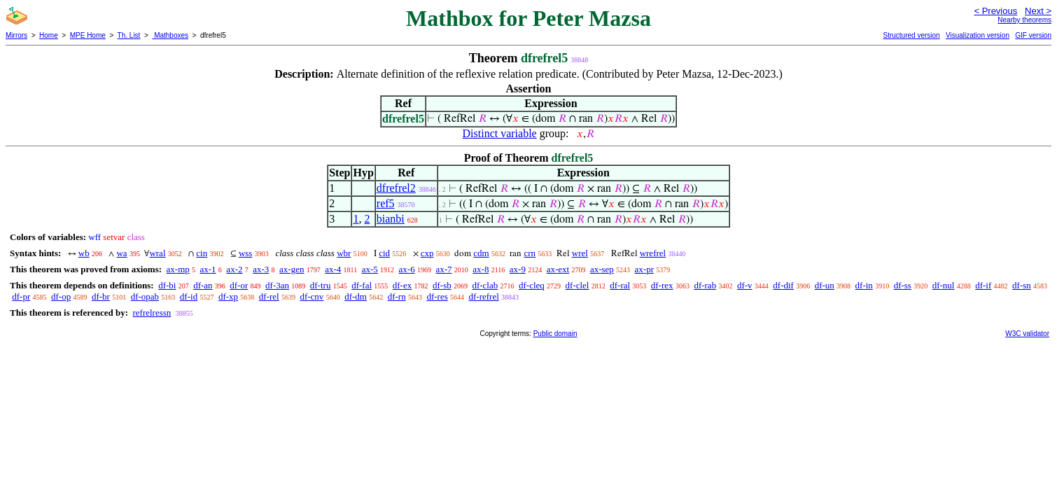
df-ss (902, 285)
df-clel (577, 285)
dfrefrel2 (396, 188)
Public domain (555, 333)
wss (246, 253)
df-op (61, 296)
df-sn (1021, 285)
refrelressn (151, 312)
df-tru (320, 285)
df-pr (21, 296)
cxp (427, 253)
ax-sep (602, 269)
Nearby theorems (1024, 20)
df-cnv (311, 296)
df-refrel (483, 296)
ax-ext (558, 269)
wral (157, 253)
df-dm (355, 296)
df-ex (402, 285)
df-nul (943, 285)
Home (48, 35)
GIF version (1033, 35)
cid (384, 253)
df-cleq (532, 285)
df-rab (705, 285)
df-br (101, 296)
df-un (824, 285)
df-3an (277, 285)
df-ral (620, 285)
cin (201, 253)
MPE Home (88, 35)
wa (121, 253)
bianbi (391, 219)
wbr (344, 253)
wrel (580, 253)
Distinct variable (500, 133)
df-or (239, 285)
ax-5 (370, 269)
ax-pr (644, 269)
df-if (983, 285)
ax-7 (443, 269)
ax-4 (333, 269)
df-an (202, 285)
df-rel (269, 296)
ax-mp (178, 269)
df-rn (397, 296)
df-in (864, 285)
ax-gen (291, 269)
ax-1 (208, 269)
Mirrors (16, 35)
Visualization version (977, 35)
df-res (436, 296)
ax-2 (234, 269)
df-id (188, 296)
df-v (744, 285)
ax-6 (407, 269)
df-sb (442, 285)
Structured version (911, 35)
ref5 (386, 203)
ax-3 (261, 269)
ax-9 (518, 269)
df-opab (145, 296)
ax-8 (480, 269)
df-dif (783, 285)
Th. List (129, 35)
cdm (481, 253)
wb (84, 253)
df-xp (228, 296)
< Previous (995, 11)
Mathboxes (170, 35)
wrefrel (653, 253)
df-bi (167, 285)
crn (530, 253)
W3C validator (1027, 333)
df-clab (485, 285)
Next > (1038, 11)
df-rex (662, 285)
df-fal (361, 285)
